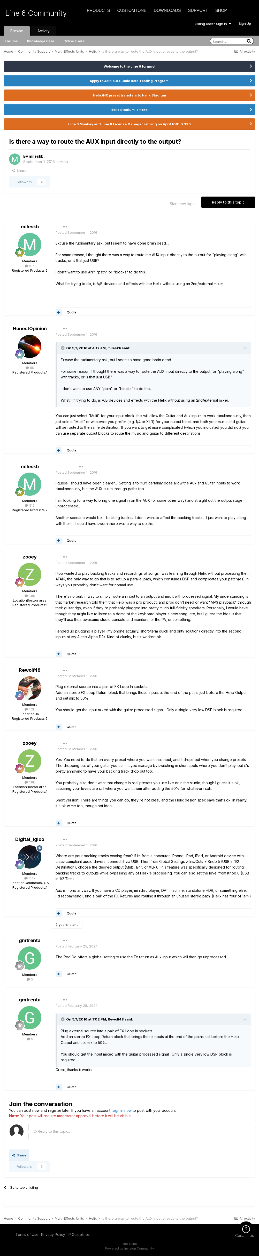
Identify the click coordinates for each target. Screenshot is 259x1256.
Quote (72, 312)
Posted (76, 232)
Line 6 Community (36, 13)
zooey (30, 557)
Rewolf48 (30, 670)
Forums (11, 41)
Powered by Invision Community (129, 1248)
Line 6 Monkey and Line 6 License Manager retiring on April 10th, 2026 (129, 124)
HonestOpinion (30, 328)
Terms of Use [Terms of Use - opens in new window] (27, 1234)
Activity (43, 31)
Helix (64, 161)
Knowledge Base (40, 41)
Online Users (74, 41)
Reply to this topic (228, 202)
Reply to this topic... (52, 1131)
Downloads (167, 10)
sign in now (122, 1110)
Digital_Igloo (29, 839)
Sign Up (245, 23)
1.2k (30, 709)
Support (198, 10)
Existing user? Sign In (212, 24)
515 (30, 266)
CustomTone (131, 10)
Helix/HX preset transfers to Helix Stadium (129, 95)
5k (30, 368)
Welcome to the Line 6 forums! (129, 66)
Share (19, 170)
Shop (221, 10)
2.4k (29, 878)
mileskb (36, 156)
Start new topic (182, 203)
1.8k (30, 596)
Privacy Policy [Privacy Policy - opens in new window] (53, 1234)
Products (98, 10)
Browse (16, 31)
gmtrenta (30, 940)
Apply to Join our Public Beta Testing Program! (130, 81)
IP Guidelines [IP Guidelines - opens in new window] (79, 1234)
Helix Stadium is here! (129, 110)
